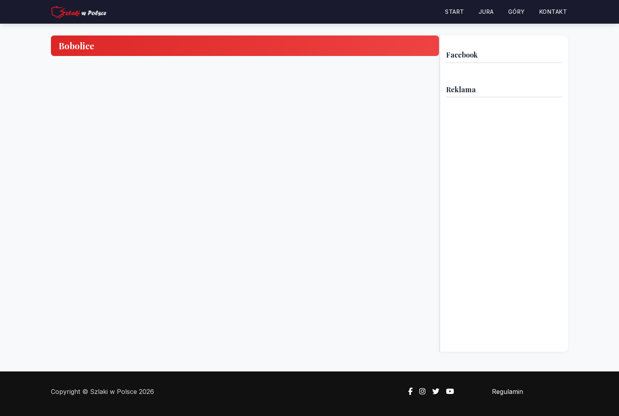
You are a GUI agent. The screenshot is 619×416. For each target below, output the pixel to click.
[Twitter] (433, 391)
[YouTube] (447, 391)
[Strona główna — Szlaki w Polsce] (79, 12)
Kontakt (553, 11)
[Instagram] (420, 391)
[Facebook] (408, 391)
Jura (486, 11)
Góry (516, 11)
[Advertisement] (504, 221)
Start (454, 11)
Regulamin (507, 391)
